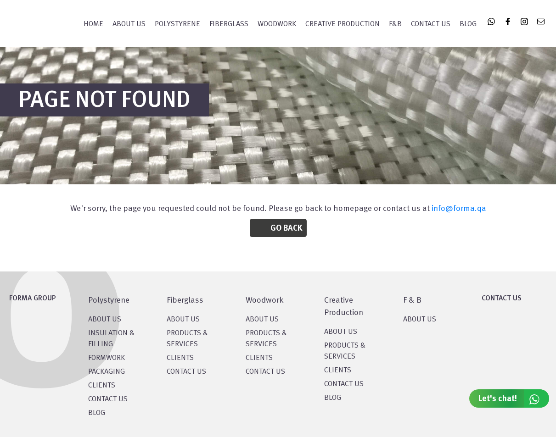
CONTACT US (108, 399)
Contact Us (430, 24)
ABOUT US (419, 319)
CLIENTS (101, 385)
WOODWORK (277, 24)
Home (93, 24)
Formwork (106, 358)
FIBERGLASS (228, 24)
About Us (129, 24)
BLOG (96, 413)
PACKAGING (106, 372)
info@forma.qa (459, 209)
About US (104, 319)
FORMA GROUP (32, 298)
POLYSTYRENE (177, 24)
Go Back (286, 228)
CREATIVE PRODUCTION (342, 24)
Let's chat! (513, 398)
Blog (468, 24)
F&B (395, 24)
